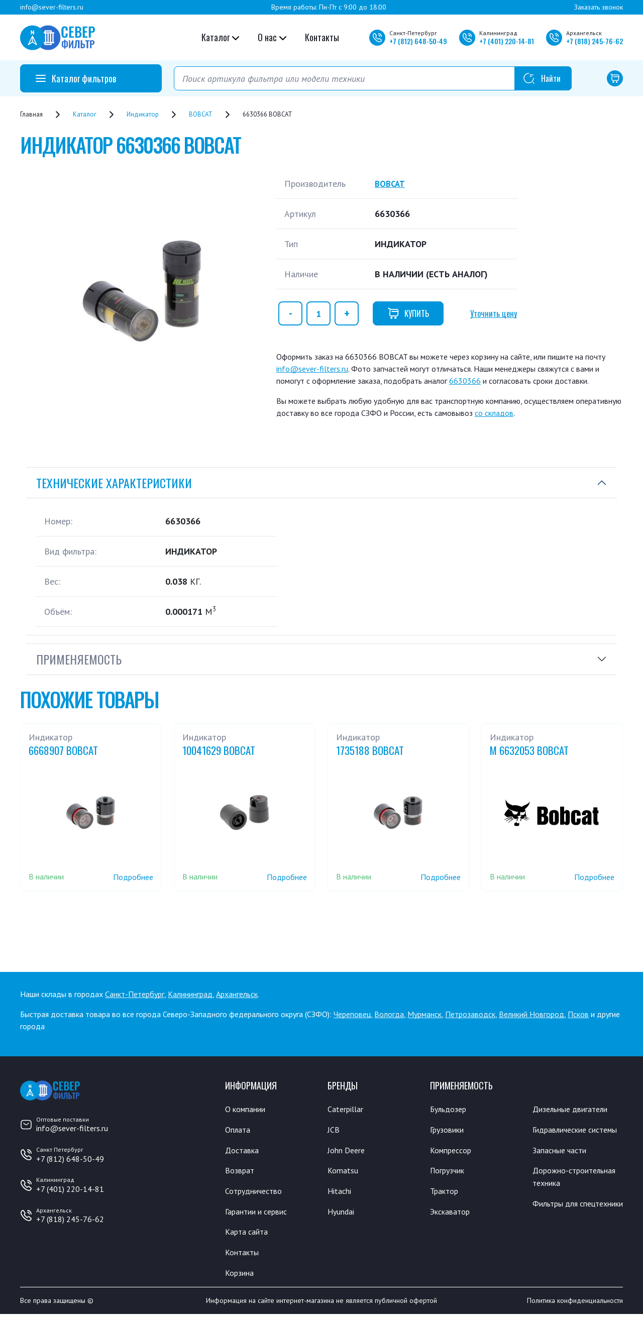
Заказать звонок (598, 7)
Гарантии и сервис (260, 1213)
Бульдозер (450, 1109)
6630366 (465, 381)
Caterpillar (347, 1109)
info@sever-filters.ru (51, 7)
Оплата (238, 1130)
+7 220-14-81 (506, 41)
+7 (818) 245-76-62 (70, 1219)
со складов (494, 413)
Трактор (446, 1192)
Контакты (322, 37)
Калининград (190, 994)
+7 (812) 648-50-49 (70, 1159)
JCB (334, 1130)
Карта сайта (248, 1234)
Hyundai (342, 1213)
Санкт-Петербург (134, 994)
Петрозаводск (470, 1014)
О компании (247, 1109)
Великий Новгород (531, 1014)
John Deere (348, 1150)
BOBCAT (391, 183)
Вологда (389, 1014)
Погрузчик (450, 1171)
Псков (578, 1014)
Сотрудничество (256, 1192)
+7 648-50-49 (418, 41)
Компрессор (453, 1150)
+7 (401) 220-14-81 (70, 1189)
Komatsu (343, 1171)
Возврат (240, 1171)
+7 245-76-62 (594, 41)
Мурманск (424, 1014)
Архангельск (237, 994)
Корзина (240, 1275)
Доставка (243, 1150)
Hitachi (341, 1192)
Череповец (352, 1014)
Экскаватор (452, 1213)
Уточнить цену (493, 313)
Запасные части (562, 1163)
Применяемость (79, 659)
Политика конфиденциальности (575, 1304)
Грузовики (449, 1130)
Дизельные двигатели (574, 1109)
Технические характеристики (114, 483)
